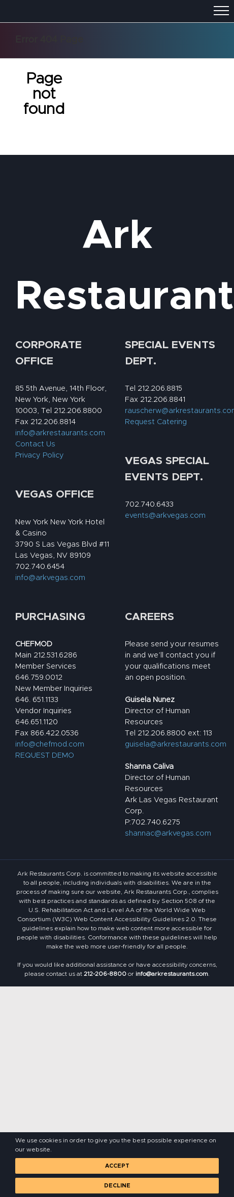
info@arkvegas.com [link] (50, 578)
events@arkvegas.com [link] (165, 515)
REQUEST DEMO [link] (44, 755)
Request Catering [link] (156, 422)
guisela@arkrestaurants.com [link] (175, 744)
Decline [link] (117, 1185)
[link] (105, 974)
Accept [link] (117, 1166)
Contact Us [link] (35, 444)
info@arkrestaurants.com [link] (60, 433)
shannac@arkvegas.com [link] (168, 833)
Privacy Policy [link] (39, 455)
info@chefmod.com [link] (49, 744)
